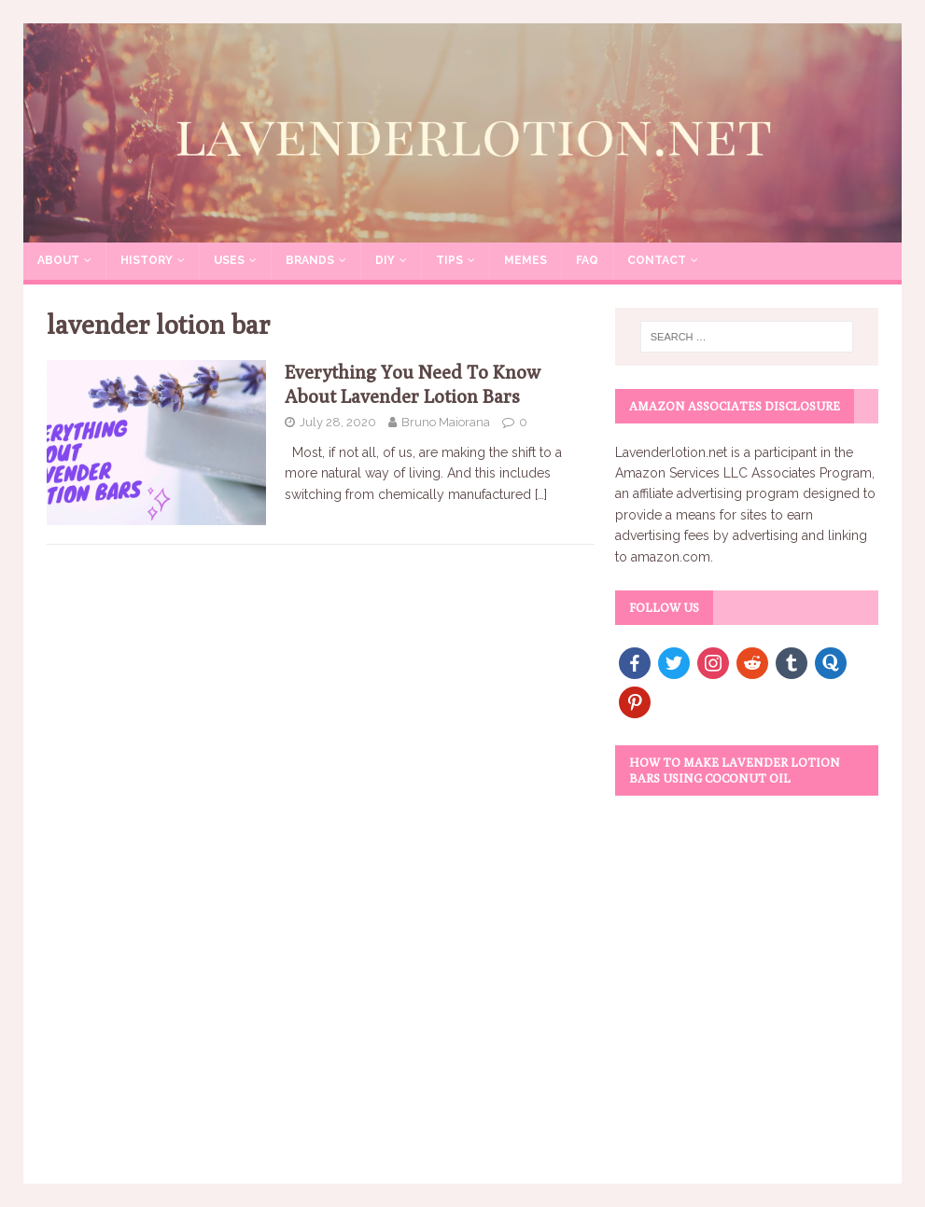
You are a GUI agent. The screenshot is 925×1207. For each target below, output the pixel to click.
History (146, 260)
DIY (385, 260)
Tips (449, 260)
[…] (541, 494)
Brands (310, 260)
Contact (656, 260)
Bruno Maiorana (445, 422)
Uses (229, 260)
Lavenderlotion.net (671, 452)
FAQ (587, 260)
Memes (525, 260)
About (58, 260)
